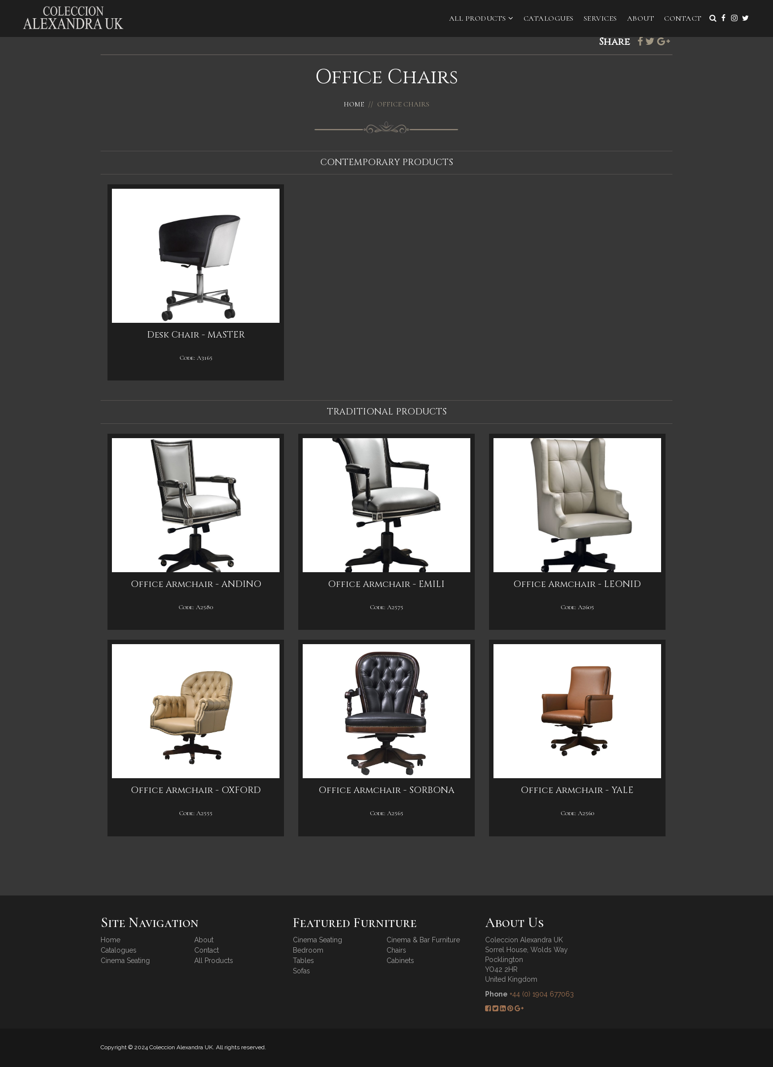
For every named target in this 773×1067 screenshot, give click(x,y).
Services (600, 18)
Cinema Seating (125, 960)
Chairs (396, 950)
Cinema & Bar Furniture (423, 940)
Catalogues (549, 18)
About (641, 18)
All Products (481, 18)
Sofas (301, 971)
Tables (303, 960)
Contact (683, 18)
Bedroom (308, 950)
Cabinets (400, 960)
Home (354, 104)
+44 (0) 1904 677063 (542, 994)
